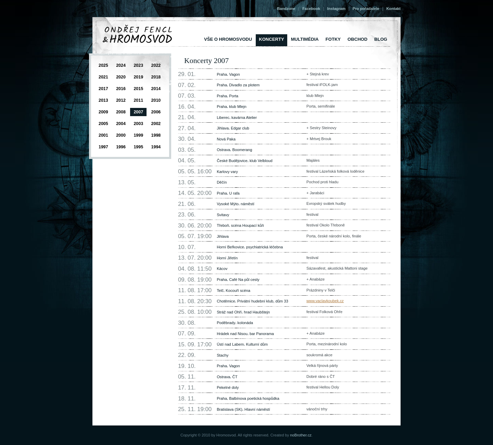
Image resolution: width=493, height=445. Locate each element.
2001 (103, 135)
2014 (156, 88)
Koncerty (271, 39)
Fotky (333, 39)
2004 (121, 123)
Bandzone (286, 9)
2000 (121, 135)
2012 (121, 100)
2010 (156, 100)
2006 (156, 112)
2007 (138, 112)
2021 (103, 77)
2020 (121, 77)
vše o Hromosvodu (228, 39)
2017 (103, 88)
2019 (138, 77)
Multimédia (305, 39)
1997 (103, 147)
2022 (156, 65)
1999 (138, 135)
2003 (138, 123)
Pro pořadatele (366, 9)
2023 (138, 65)
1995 (138, 147)
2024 (121, 65)
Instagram (336, 9)
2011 (138, 100)
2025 (103, 65)
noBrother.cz (301, 435)
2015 (138, 88)
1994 (156, 147)
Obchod (357, 39)
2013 (103, 100)
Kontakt (394, 9)
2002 (156, 123)
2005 (103, 123)
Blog (380, 39)
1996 (121, 147)
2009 (103, 112)
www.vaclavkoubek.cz (325, 301)
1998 (156, 135)
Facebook (311, 9)
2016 (121, 88)
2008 (121, 112)
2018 (156, 77)
